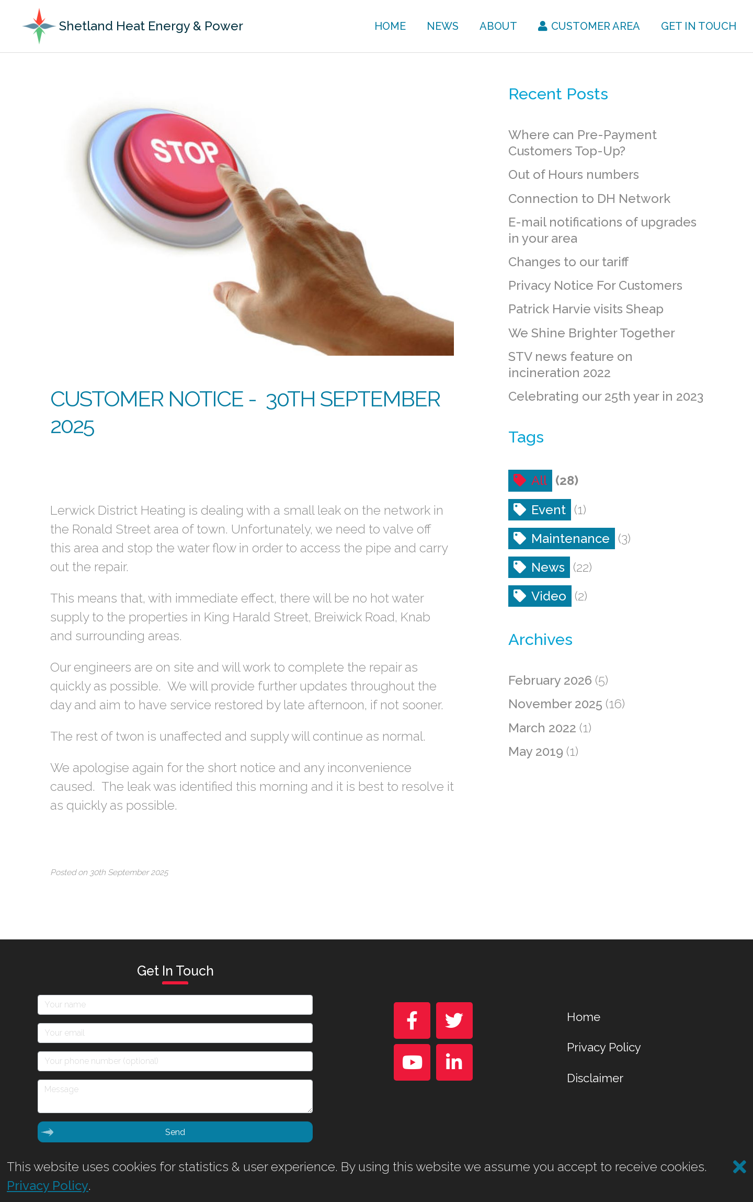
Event (548, 509)
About (498, 26)
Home (390, 26)
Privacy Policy (604, 1047)
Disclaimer (595, 1078)
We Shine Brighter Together (591, 333)
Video (548, 596)
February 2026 (550, 680)
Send (113, 1131)
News (443, 26)
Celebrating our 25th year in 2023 (605, 396)
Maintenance (570, 538)
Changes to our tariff (568, 261)
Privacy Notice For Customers (595, 285)
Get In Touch (698, 26)
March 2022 (542, 727)
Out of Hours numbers (573, 174)
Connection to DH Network (589, 198)
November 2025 (555, 703)
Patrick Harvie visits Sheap (586, 308)
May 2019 (535, 751)
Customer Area (589, 26)
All (539, 480)
